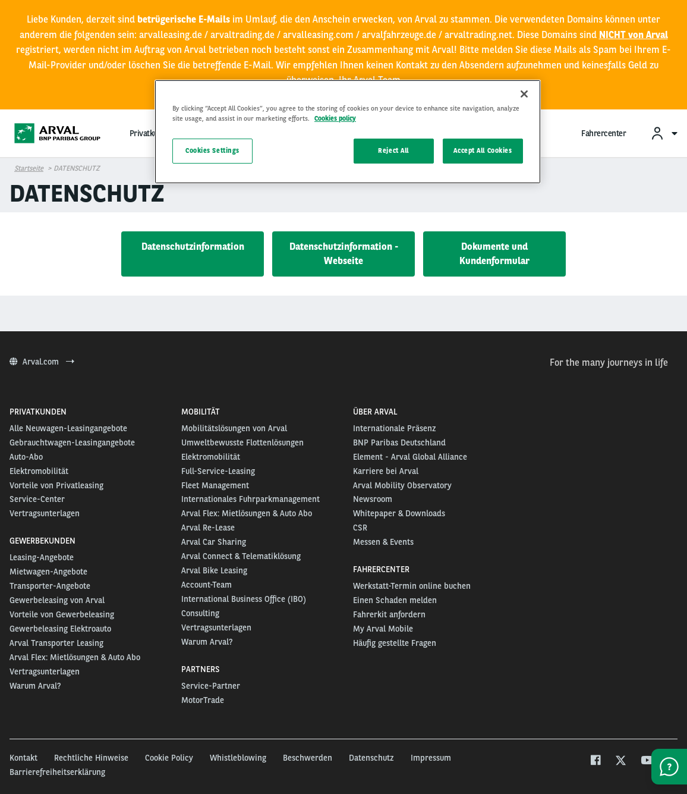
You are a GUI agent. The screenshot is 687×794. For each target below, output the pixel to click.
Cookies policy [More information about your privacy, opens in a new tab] (335, 118)
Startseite (28, 168)
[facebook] (595, 761)
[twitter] (620, 761)
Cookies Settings (212, 150)
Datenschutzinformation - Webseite (343, 253)
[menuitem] (663, 133)
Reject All (393, 150)
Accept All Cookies (482, 150)
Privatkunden (152, 133)
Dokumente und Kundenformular (494, 253)
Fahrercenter (603, 133)
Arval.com (42, 361)
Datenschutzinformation (192, 246)
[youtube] (646, 761)
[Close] (524, 94)
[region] (348, 132)
